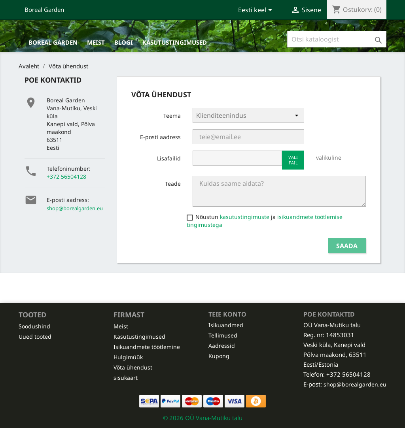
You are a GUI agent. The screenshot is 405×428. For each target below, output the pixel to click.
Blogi (123, 42)
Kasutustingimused (174, 42)
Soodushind (34, 326)
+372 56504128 (66, 176)
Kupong (218, 356)
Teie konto (227, 314)
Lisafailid (169, 158)
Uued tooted (35, 336)
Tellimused (222, 335)
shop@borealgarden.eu (75, 208)
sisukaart (126, 377)
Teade (173, 183)
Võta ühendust (133, 367)
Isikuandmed (225, 325)
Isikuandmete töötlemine (147, 347)
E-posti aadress (160, 137)
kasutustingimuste (244, 217)
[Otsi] (336, 39)
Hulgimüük (128, 357)
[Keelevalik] (256, 10)
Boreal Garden (44, 9)
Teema (172, 115)
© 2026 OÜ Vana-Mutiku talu (202, 418)
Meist (96, 42)
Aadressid (221, 345)
